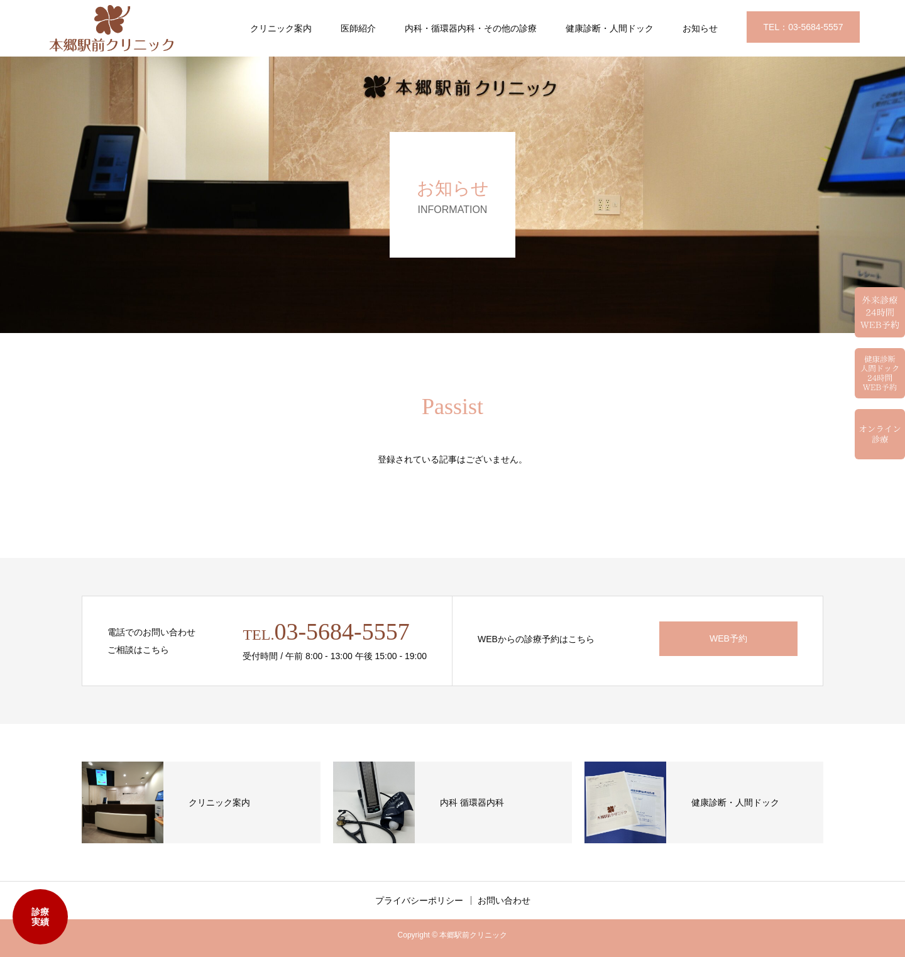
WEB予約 (728, 638)
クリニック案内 (281, 28)
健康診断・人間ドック (610, 28)
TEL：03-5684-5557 (803, 27)
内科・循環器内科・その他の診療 (471, 28)
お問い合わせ (504, 900)
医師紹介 (358, 28)
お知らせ (700, 28)
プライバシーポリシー (419, 900)
